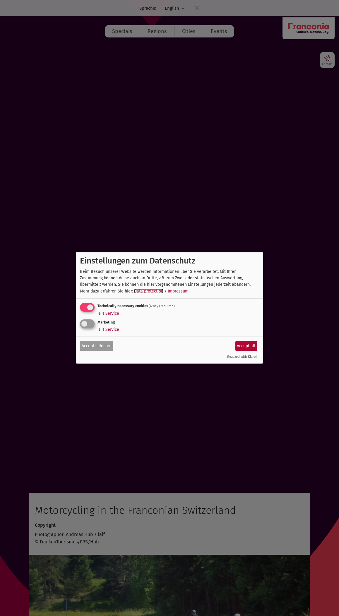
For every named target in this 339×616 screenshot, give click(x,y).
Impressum (178, 291)
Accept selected (97, 345)
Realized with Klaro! (242, 357)
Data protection (148, 291)
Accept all (246, 345)
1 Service (108, 313)
